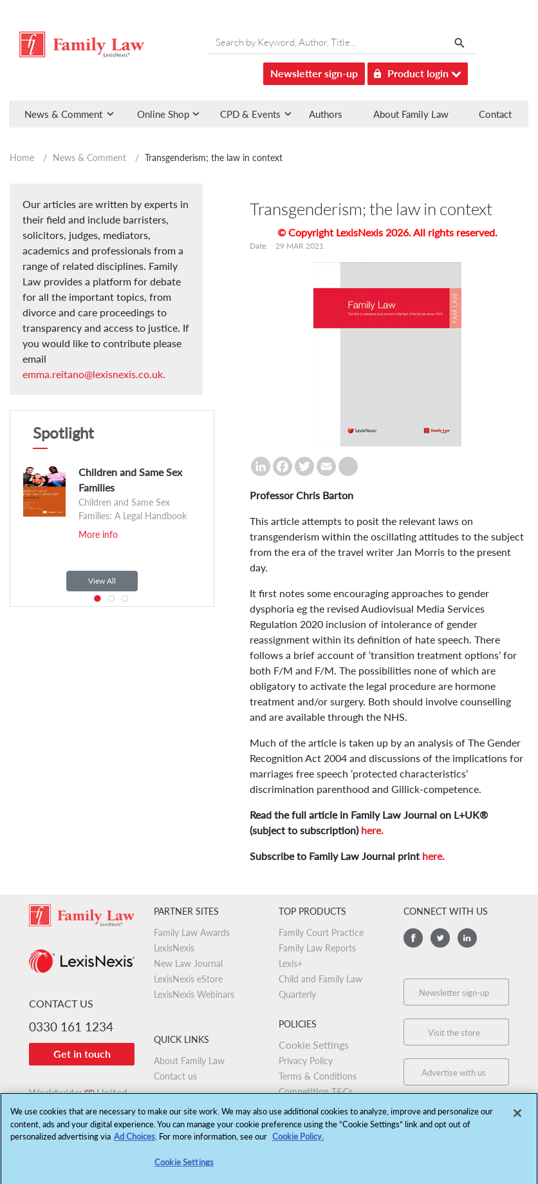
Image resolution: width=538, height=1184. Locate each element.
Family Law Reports (317, 947)
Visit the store (454, 1032)
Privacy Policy (306, 1060)
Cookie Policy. (298, 1142)
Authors (325, 114)
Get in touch (82, 1053)
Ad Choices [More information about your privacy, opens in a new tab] (134, 1142)
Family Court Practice (321, 932)
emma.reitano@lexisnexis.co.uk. (94, 374)
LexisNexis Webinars (194, 994)
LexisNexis (174, 947)
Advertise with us (454, 1072)
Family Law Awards (192, 932)
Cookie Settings (314, 1044)
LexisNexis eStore (188, 978)
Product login (417, 71)
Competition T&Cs (316, 1091)
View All (102, 581)
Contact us (175, 1076)
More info (98, 534)
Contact (495, 114)
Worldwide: (78, 1092)
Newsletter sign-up (314, 73)
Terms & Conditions (318, 1076)
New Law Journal (188, 963)
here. (372, 830)
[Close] (517, 1119)
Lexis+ (290, 963)
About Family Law (411, 114)
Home (22, 157)
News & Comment (89, 157)
